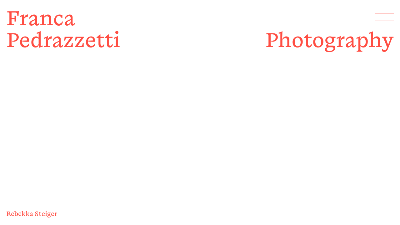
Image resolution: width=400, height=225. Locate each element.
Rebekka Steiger (31, 213)
